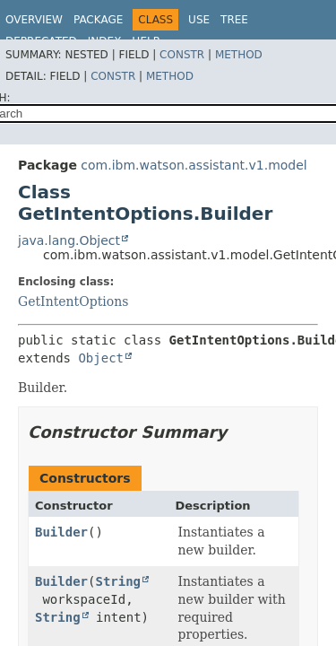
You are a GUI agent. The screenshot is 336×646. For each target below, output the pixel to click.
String (118, 581)
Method (239, 54)
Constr (181, 54)
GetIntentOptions (73, 301)
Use (199, 19)
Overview (34, 19)
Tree (234, 19)
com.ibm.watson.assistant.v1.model (193, 165)
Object (101, 358)
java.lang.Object (69, 240)
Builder (61, 532)
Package (98, 19)
